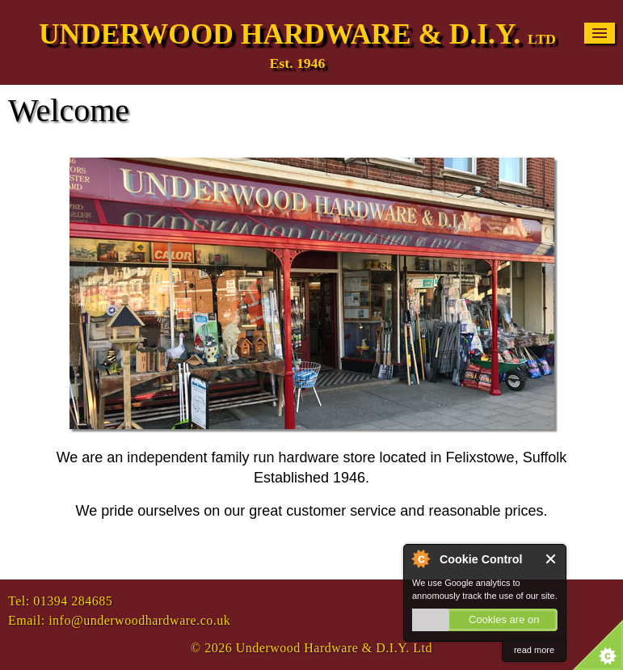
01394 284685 (72, 601)
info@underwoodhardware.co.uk (139, 620)
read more (534, 650)
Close (551, 559)
